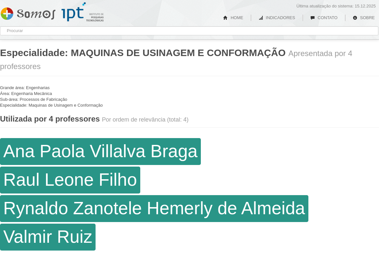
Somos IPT (28, 12)
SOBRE (364, 17)
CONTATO (324, 17)
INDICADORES (276, 17)
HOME (233, 17)
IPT (83, 12)
